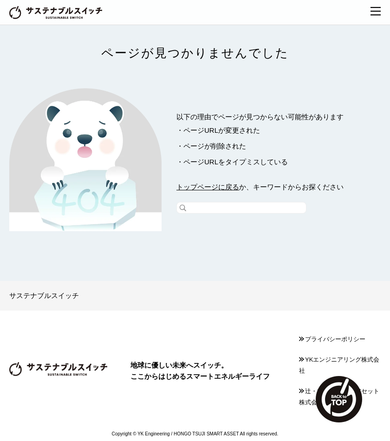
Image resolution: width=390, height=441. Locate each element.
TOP (339, 399)
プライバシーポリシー (332, 339)
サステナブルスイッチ (44, 295)
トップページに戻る (207, 187)
